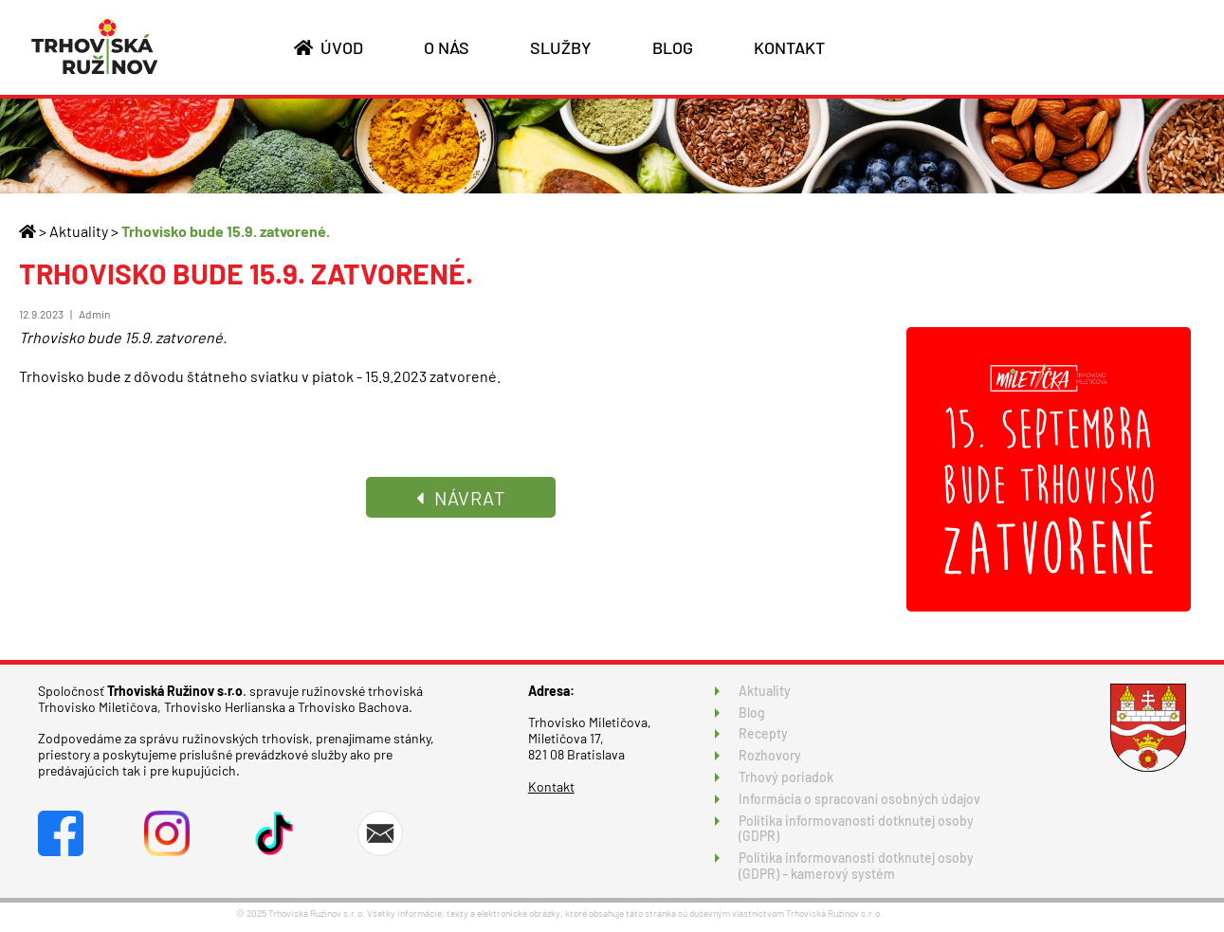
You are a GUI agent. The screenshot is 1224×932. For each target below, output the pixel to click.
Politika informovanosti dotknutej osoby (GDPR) (856, 829)
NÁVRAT (460, 497)
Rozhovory (770, 755)
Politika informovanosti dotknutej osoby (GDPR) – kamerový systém (856, 866)
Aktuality (78, 231)
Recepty (763, 733)
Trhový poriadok (786, 777)
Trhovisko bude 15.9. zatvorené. (225, 231)
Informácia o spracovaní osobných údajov (859, 799)
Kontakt (551, 786)
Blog (752, 712)
